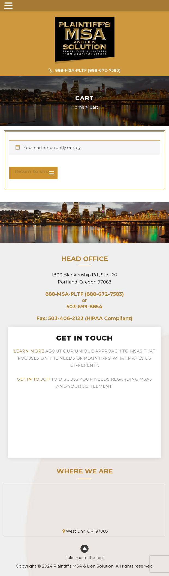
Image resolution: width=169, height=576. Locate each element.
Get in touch (33, 379)
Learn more (29, 351)
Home (77, 107)
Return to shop (33, 171)
